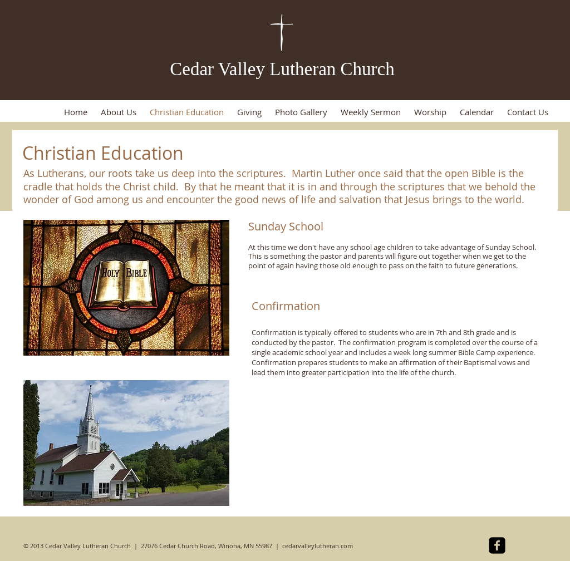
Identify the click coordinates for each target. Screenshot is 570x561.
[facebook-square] (497, 545)
